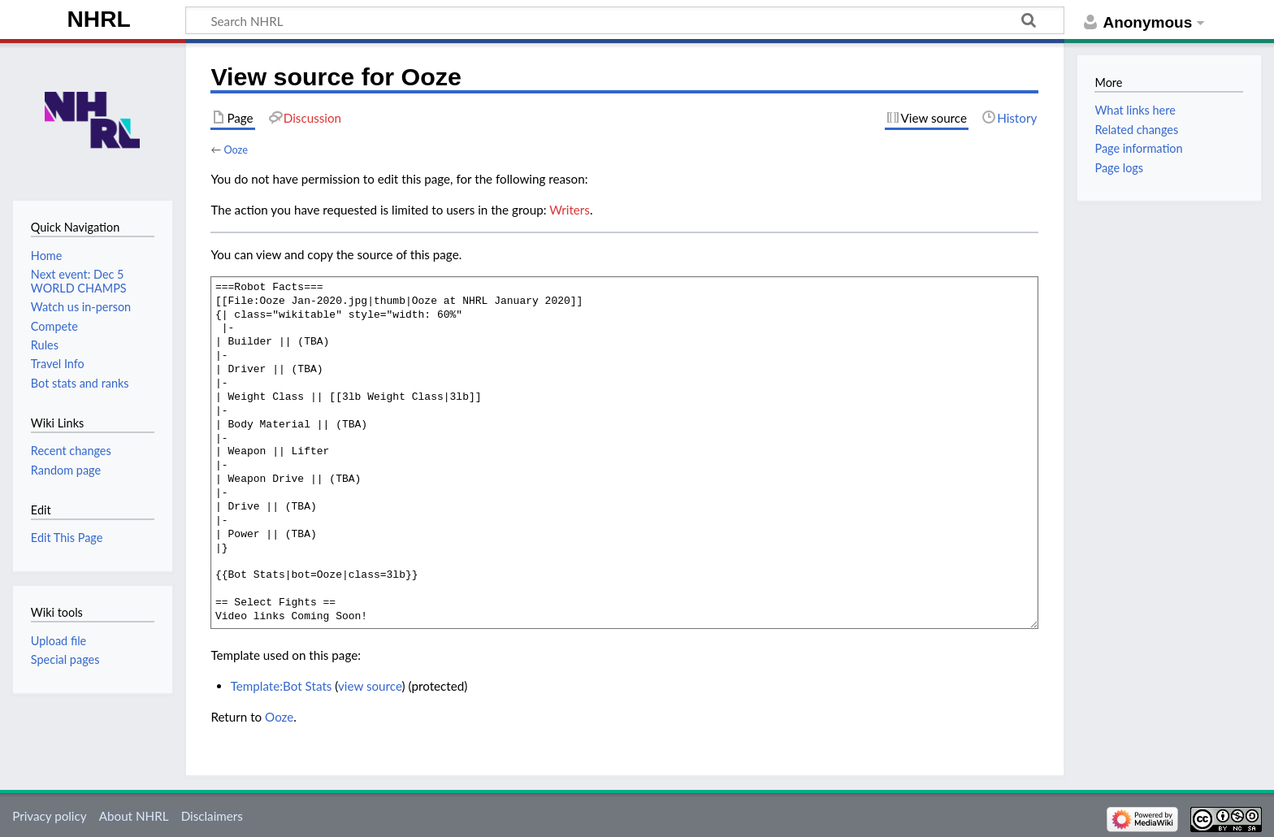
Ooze (235, 149)
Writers (569, 209)
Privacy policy (49, 816)
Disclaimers (212, 816)
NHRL (99, 19)
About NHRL (134, 816)
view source (370, 686)
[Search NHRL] (625, 20)
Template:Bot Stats (281, 686)
